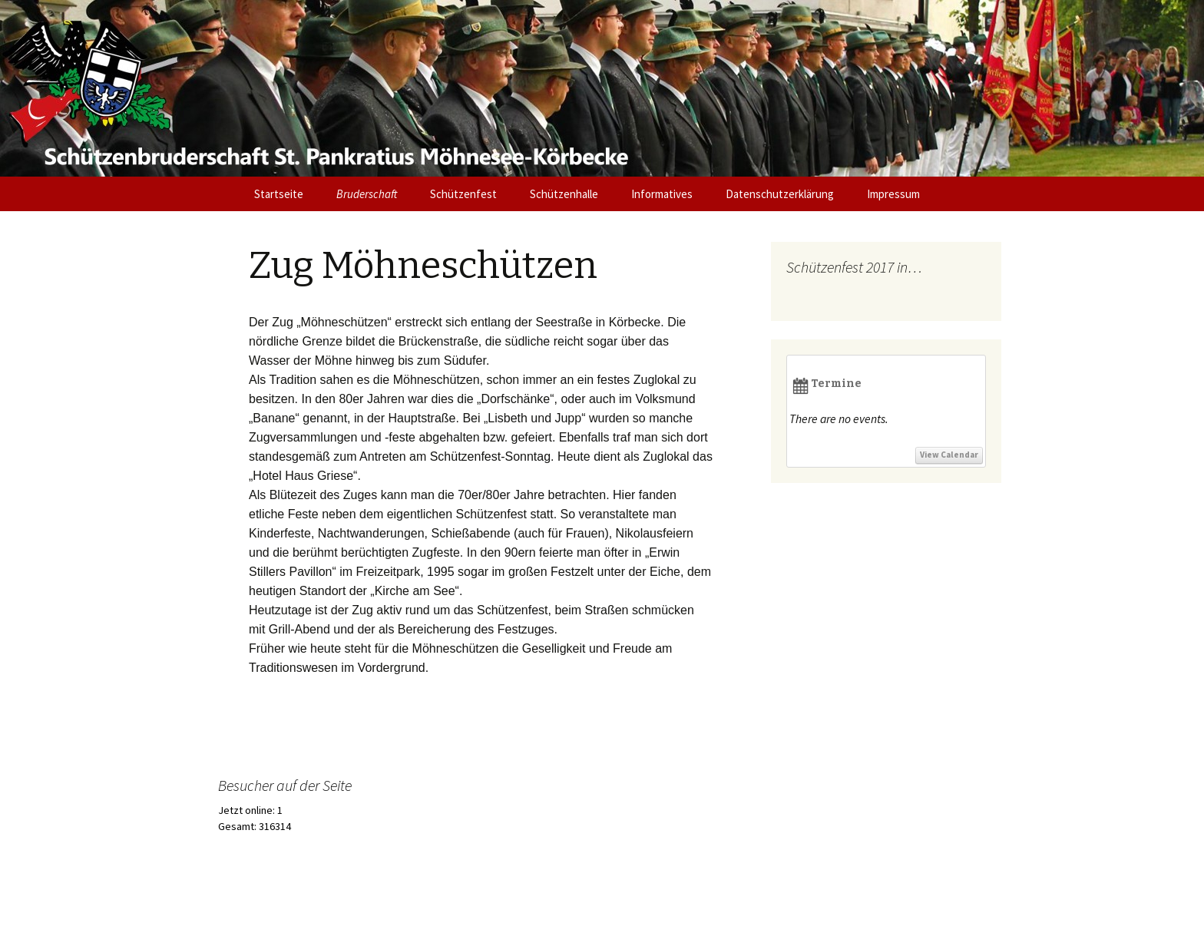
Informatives (662, 194)
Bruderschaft (366, 194)
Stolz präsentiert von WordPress (278, 914)
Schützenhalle (564, 194)
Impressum (893, 194)
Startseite (278, 194)
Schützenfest (463, 194)
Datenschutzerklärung (780, 194)
